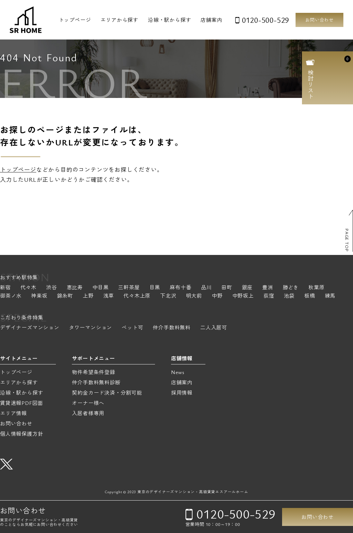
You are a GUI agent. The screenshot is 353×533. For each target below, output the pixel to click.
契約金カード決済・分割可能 (107, 392)
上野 (88, 296)
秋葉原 (316, 288)
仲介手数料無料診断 (96, 382)
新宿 (5, 288)
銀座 (247, 288)
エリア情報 (13, 413)
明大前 (194, 296)
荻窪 (268, 296)
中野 (217, 296)
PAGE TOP (347, 240)
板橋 (309, 296)
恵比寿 (75, 288)
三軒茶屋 (129, 288)
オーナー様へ (88, 402)
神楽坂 (39, 296)
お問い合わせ (319, 20)
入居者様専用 (88, 413)
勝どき (291, 288)
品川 (206, 288)
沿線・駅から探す (169, 19)
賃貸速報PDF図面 (21, 402)
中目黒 (100, 288)
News (178, 372)
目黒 (155, 288)
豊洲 (267, 288)
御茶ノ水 (11, 296)
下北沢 (168, 296)
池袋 (289, 296)
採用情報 (182, 392)
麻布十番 (180, 288)
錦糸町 (65, 296)
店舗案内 (211, 19)
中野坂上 (243, 296)
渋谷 (51, 288)
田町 (226, 288)
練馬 (330, 296)
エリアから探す (119, 19)
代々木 (29, 288)
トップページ (75, 19)
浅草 (108, 296)
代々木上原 (137, 296)
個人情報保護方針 (21, 433)
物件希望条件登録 (93, 372)
